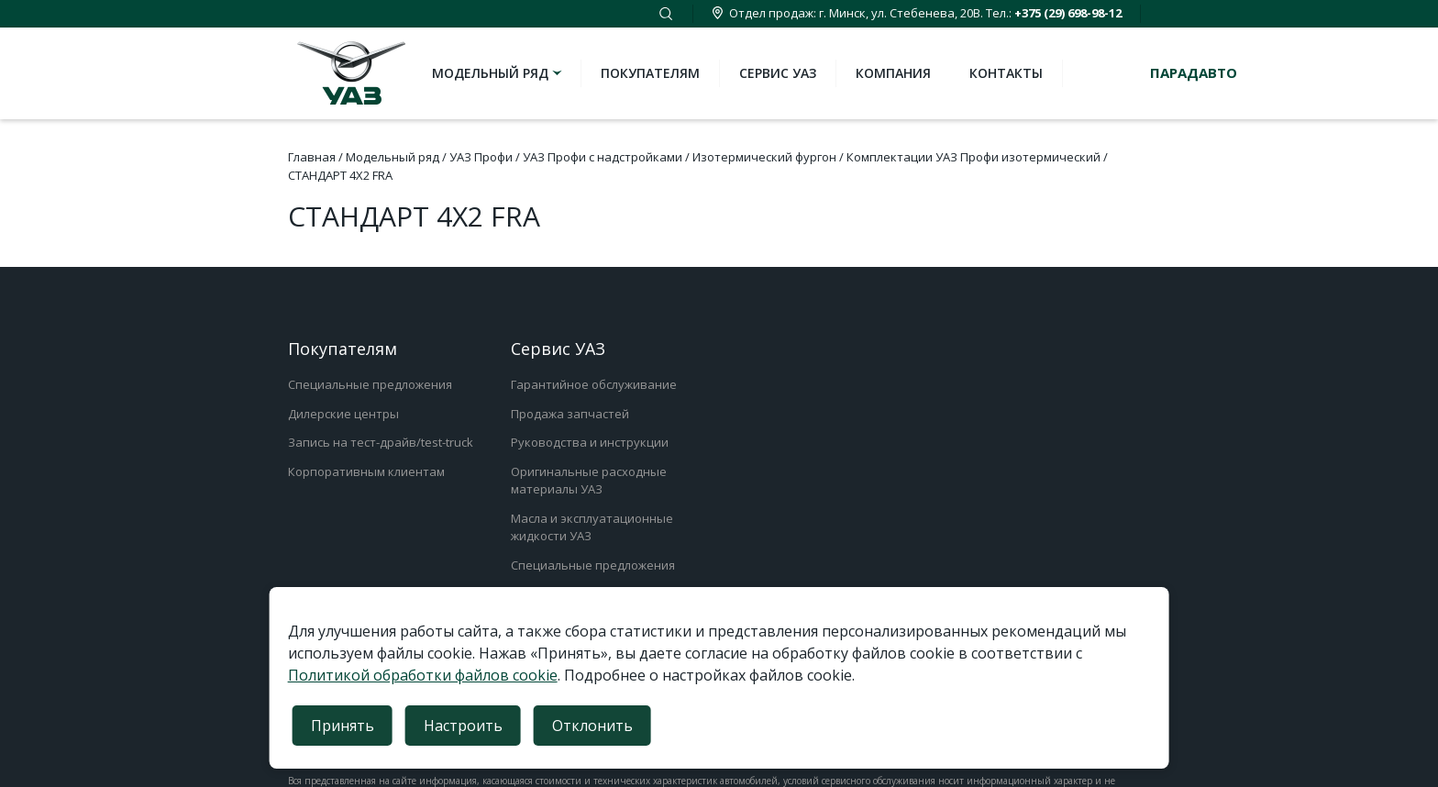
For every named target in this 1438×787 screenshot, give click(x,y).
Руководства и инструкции (590, 442)
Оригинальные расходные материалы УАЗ (589, 480)
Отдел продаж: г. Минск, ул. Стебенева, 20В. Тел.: (917, 13)
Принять (342, 725)
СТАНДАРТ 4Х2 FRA (340, 175)
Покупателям (650, 73)
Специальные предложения (370, 384)
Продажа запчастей (570, 413)
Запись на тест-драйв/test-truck (380, 442)
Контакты (1006, 73)
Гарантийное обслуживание (594, 384)
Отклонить (592, 725)
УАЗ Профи (481, 157)
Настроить (463, 725)
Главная (312, 157)
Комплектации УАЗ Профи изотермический (973, 157)
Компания (893, 73)
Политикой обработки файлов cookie (423, 675)
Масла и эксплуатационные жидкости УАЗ (592, 527)
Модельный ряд (498, 73)
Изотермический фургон (764, 157)
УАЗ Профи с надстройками (602, 157)
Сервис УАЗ (777, 73)
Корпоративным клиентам (366, 471)
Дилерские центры (343, 413)
